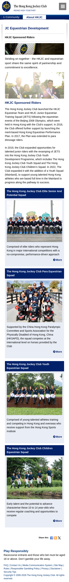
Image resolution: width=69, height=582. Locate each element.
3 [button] (36, 96)
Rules (7, 568)
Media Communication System (37, 565)
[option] (34, 17)
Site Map (58, 565)
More (59, 259)
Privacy (45, 568)
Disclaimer (55, 568)
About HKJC (34, 17)
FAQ (6, 565)
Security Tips (10, 572)
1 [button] (25, 96)
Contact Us (15, 565)
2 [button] (31, 96)
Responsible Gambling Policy (25, 568)
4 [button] (42, 96)
